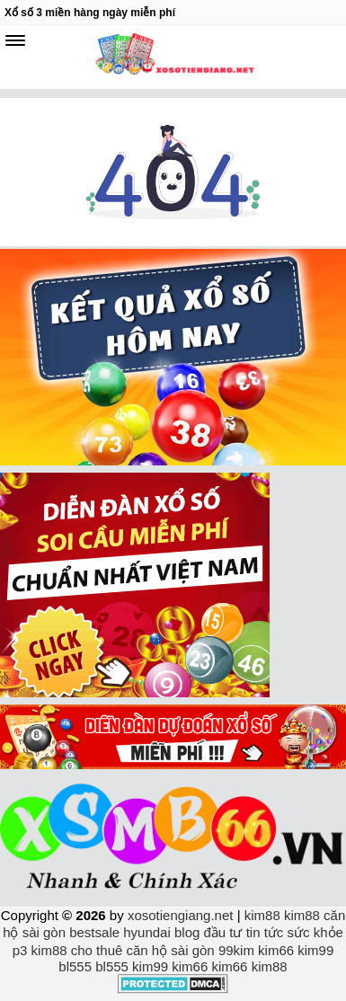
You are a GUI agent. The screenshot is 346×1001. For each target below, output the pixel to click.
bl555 (75, 966)
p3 (20, 950)
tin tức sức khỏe (294, 932)
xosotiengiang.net (182, 915)
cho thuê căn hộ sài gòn (143, 950)
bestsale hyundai (120, 932)
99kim (236, 950)
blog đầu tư (208, 932)
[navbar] (15, 40)
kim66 (276, 950)
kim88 (262, 915)
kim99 (315, 950)
